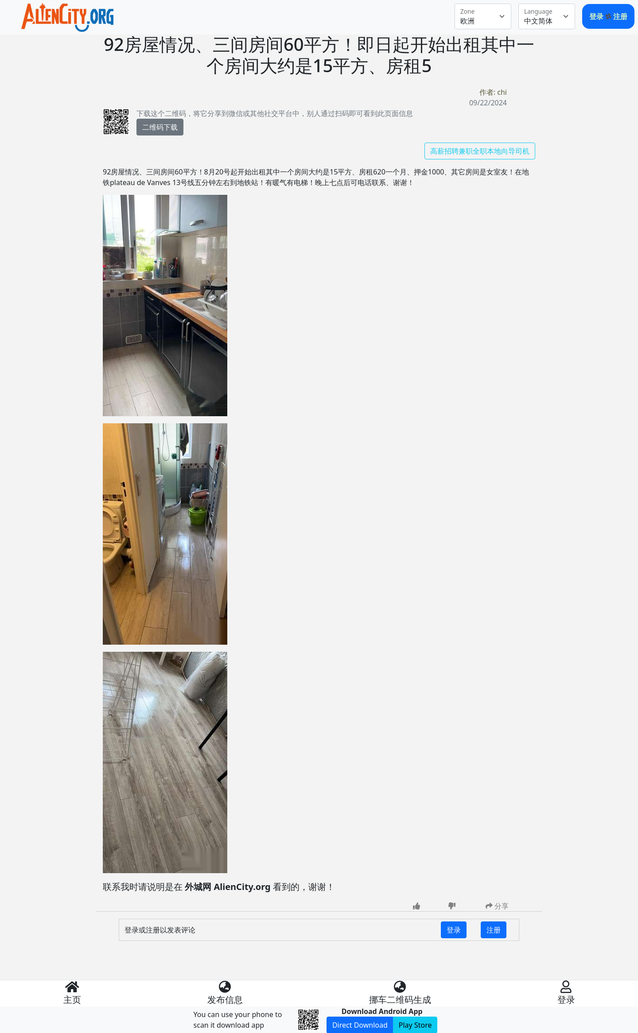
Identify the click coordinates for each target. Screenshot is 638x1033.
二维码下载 (160, 127)
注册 (620, 16)
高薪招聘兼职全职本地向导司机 (479, 151)
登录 (597, 16)
